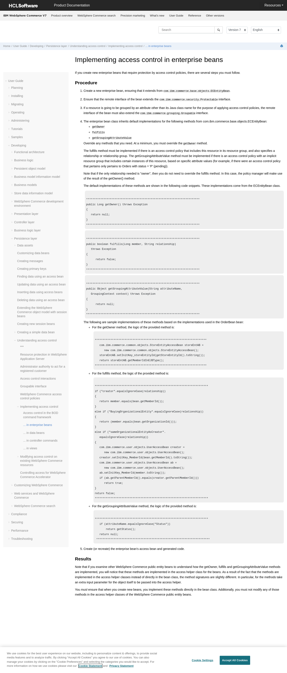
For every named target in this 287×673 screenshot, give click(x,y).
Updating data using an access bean (41, 284)
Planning (17, 87)
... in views (30, 448)
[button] (6, 80)
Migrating (17, 104)
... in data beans (34, 433)
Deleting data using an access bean (41, 300)
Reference (194, 15)
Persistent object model (29, 168)
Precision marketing (132, 15)
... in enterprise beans (158, 46)
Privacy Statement (121, 665)
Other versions (215, 15)
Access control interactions (38, 378)
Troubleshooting (22, 538)
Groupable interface (33, 386)
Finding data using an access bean (40, 276)
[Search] (218, 29)
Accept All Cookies (235, 660)
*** (22, 347)
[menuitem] (62, 15)
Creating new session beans (36, 324)
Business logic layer (27, 230)
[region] (143, 660)
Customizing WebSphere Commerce (38, 485)
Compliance (19, 514)
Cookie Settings (202, 660)
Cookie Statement (90, 665)
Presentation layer (26, 214)
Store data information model (33, 193)
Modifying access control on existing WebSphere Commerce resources (41, 461)
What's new (157, 15)
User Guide (176, 15)
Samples (17, 137)
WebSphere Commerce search (96, 15)
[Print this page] (282, 46)
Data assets (25, 245)
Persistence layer (56, 46)
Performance (19, 530)
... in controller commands (40, 440)
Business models (25, 185)
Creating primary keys (31, 268)
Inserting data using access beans (40, 292)
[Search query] (190, 29)
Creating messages (30, 261)
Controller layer (24, 222)
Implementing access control (125, 46)
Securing (17, 522)
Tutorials (17, 129)
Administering (20, 120)
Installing (17, 96)
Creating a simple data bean (36, 332)
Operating (17, 112)
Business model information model (37, 176)
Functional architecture (29, 152)
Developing (36, 46)
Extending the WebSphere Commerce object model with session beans (42, 312)
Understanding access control (87, 46)
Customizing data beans (33, 253)
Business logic (23, 160)
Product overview (62, 15)
